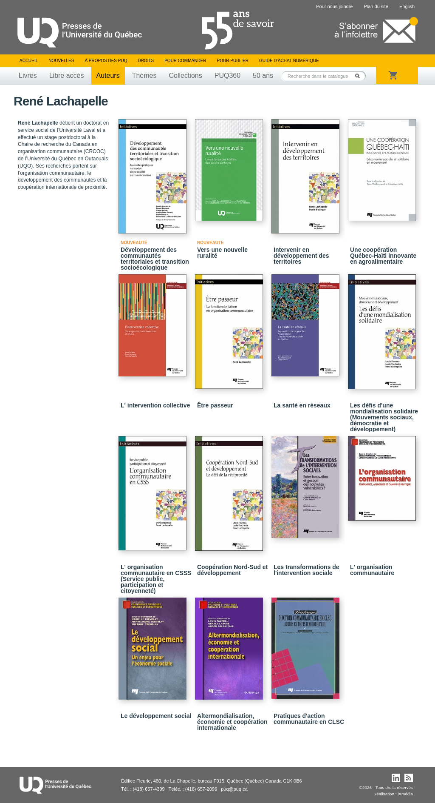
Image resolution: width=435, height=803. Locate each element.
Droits (146, 60)
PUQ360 (227, 75)
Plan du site (376, 6)
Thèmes (144, 75)
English (407, 6)
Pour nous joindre (334, 6)
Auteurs (108, 75)
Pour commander (185, 60)
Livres (28, 75)
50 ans (263, 75)
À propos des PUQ (106, 60)
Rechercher (359, 76)
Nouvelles (61, 60)
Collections (185, 75)
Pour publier (233, 60)
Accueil (29, 60)
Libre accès (66, 75)
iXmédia (405, 794)
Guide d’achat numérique (289, 60)
